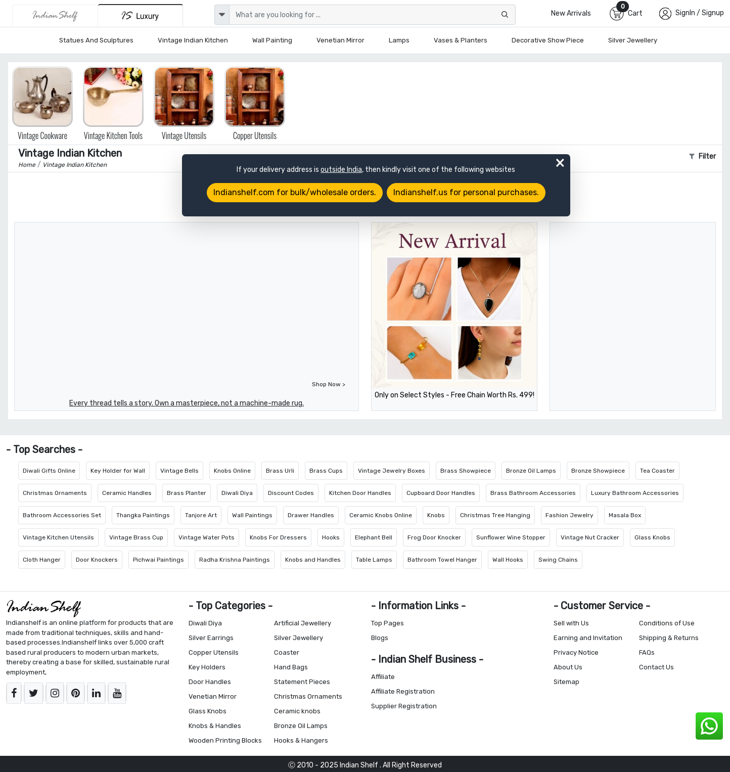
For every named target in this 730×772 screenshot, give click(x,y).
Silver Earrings (211, 638)
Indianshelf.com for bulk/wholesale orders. (294, 192)
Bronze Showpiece (598, 470)
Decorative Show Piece (548, 40)
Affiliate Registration (403, 691)
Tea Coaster (657, 470)
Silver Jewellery (632, 40)
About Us (568, 667)
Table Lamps (374, 559)
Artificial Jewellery (302, 623)
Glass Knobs (652, 537)
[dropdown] (222, 15)
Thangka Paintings (143, 515)
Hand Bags (291, 667)
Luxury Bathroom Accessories (635, 492)
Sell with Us (571, 623)
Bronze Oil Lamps (531, 470)
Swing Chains (558, 559)
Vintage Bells (179, 470)
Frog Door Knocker (434, 537)
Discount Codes (291, 492)
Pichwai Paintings (158, 559)
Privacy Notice (576, 652)
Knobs (436, 515)
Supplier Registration (404, 706)
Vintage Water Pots (206, 537)
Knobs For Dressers (278, 537)
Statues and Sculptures (96, 40)
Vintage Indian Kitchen (193, 40)
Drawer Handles (311, 515)
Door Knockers (97, 559)
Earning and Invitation (588, 638)
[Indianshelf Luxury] (140, 15)
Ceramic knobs (297, 711)
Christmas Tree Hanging (495, 515)
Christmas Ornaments (55, 492)
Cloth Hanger (42, 559)
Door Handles (210, 682)
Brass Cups (326, 470)
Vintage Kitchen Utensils (58, 537)
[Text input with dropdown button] (372, 15)
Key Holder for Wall (117, 470)
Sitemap (566, 682)
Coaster (286, 652)
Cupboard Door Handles (440, 492)
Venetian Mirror (340, 40)
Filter (702, 156)
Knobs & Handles (215, 726)
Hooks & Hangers (301, 740)
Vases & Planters (460, 40)
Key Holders (207, 667)
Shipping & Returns (669, 638)
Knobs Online (232, 470)
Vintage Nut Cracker (590, 537)
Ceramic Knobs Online (380, 515)
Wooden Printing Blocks (225, 740)
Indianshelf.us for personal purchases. (466, 192)
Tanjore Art (201, 515)
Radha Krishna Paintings (234, 559)
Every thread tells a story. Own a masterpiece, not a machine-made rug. (186, 403)
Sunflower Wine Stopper (510, 537)
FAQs (647, 652)
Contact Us (656, 667)
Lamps (399, 40)
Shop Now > (328, 384)
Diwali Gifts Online (49, 470)
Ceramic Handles (127, 492)
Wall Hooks (507, 559)
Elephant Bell (373, 537)
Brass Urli (280, 470)
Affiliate (383, 676)
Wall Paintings (252, 515)
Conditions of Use (667, 623)
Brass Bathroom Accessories (533, 492)
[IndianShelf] (55, 16)
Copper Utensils (214, 652)
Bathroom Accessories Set (62, 515)
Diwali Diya (237, 492)
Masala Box (625, 515)
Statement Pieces (302, 682)
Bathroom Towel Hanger (442, 559)
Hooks (331, 537)
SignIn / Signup (699, 13)
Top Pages (387, 623)
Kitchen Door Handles (360, 492)
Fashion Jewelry (569, 515)
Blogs (379, 638)
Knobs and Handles (313, 559)
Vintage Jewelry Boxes (391, 470)
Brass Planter (186, 492)
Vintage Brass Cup (136, 537)
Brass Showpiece (465, 470)
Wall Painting (272, 40)
